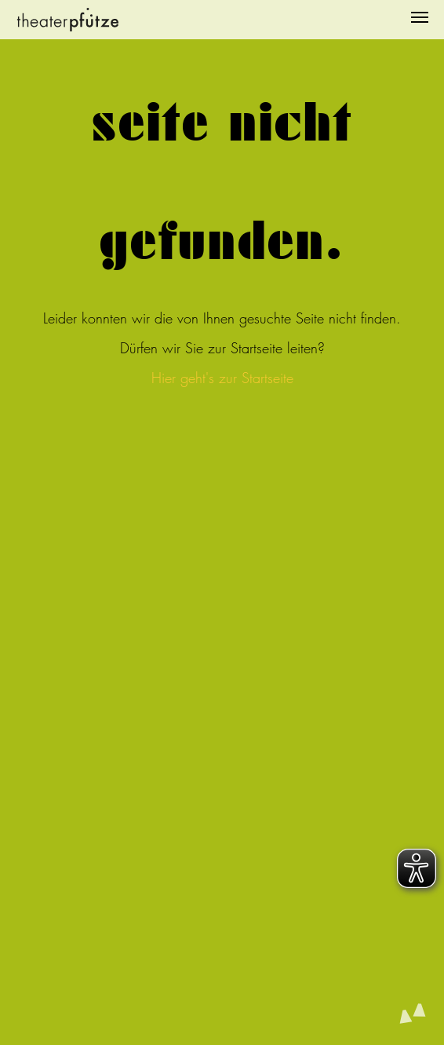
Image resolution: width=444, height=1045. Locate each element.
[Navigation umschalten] (419, 17)
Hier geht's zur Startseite (222, 378)
